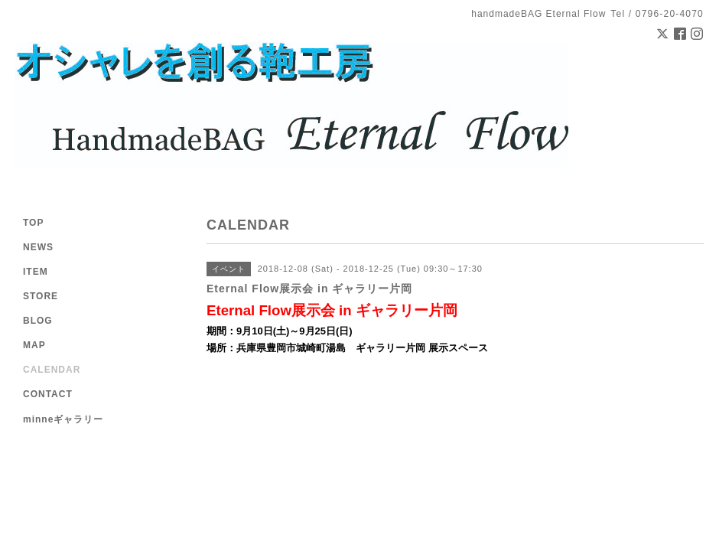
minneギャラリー (63, 419)
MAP (34, 345)
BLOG (38, 320)
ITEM (35, 271)
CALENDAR (51, 369)
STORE (40, 296)
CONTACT (48, 394)
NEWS (38, 247)
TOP (33, 222)
